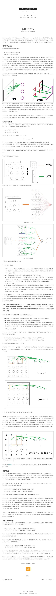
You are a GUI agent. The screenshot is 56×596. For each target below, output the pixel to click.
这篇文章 (10, 464)
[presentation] (22, 135)
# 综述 (27, 575)
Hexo (21, 593)
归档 (32, 16)
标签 (28, 16)
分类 (24, 16)
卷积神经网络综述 (7, 579)
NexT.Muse (34, 593)
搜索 (35, 16)
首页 (21, 16)
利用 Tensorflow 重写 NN (47, 579)
